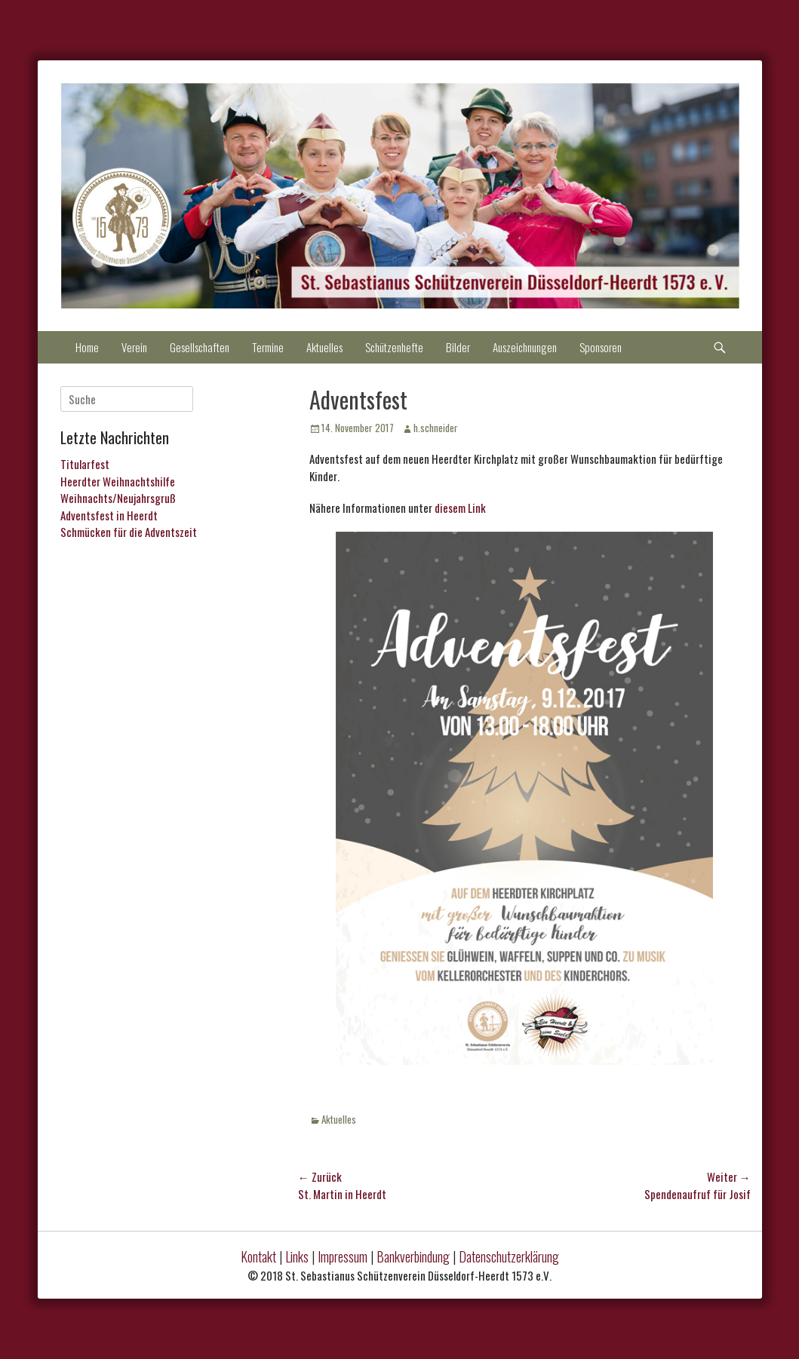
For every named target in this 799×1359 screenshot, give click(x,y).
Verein (134, 347)
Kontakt (258, 1256)
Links (297, 1256)
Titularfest (84, 464)
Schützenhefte (394, 347)
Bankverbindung (413, 1256)
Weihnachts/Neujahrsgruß (118, 497)
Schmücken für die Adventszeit (128, 531)
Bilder (458, 347)
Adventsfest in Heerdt (109, 515)
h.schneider (435, 427)
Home (87, 347)
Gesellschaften (199, 347)
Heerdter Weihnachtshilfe (117, 481)
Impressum (342, 1256)
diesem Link (460, 507)
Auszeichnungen (525, 347)
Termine (268, 347)
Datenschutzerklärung (509, 1256)
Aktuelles (324, 347)
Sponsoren (600, 347)
